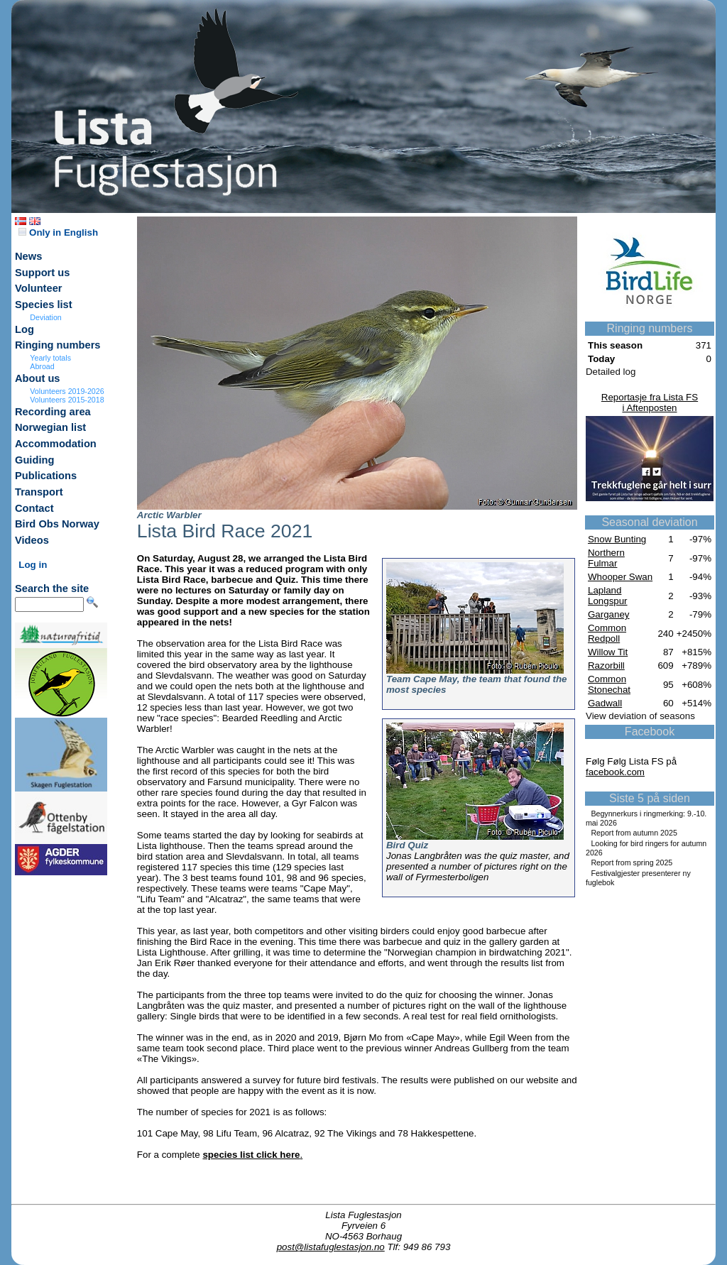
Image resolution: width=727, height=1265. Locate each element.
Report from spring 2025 (631, 862)
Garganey (609, 614)
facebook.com (615, 772)
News (28, 256)
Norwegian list (50, 427)
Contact (34, 508)
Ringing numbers (58, 345)
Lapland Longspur (608, 595)
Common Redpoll (607, 633)
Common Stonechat (609, 684)
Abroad (42, 366)
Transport (39, 492)
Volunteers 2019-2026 (67, 391)
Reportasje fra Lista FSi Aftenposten (649, 402)
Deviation (45, 317)
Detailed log (610, 371)
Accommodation (56, 443)
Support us (42, 272)
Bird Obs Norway (57, 524)
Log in (32, 564)
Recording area (53, 411)
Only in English (58, 232)
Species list (43, 304)
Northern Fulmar (606, 558)
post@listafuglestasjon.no (331, 1247)
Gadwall (605, 703)
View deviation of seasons (640, 716)
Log (24, 329)
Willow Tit (608, 652)
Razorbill (606, 665)
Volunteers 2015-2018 (67, 399)
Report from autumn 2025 (634, 832)
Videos (32, 540)
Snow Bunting (617, 539)
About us (37, 378)
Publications (46, 475)
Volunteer (38, 288)
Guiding (34, 460)
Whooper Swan (620, 576)
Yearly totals (50, 358)
